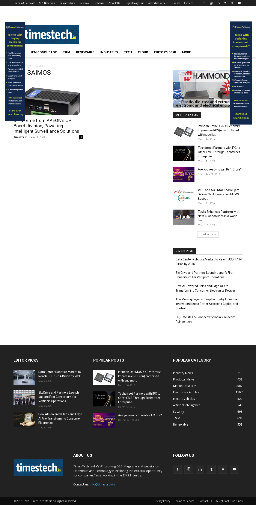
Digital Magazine (135, 3)
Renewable (85, 52)
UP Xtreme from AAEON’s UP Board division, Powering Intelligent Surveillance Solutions (46, 126)
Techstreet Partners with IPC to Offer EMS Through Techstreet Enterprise (219, 152)
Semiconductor (43, 52)
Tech (128, 52)
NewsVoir (85, 3)
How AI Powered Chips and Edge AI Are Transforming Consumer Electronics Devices (206, 288)
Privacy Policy (162, 501)
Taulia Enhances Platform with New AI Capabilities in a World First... (218, 216)
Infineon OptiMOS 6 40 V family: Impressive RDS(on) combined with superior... (219, 130)
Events (176, 3)
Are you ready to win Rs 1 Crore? (220, 169)
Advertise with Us (158, 3)
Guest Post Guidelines (229, 501)
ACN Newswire (47, 3)
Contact (188, 3)
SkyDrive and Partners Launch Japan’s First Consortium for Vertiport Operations (204, 275)
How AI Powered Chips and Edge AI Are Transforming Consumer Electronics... (60, 418)
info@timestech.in (102, 484)
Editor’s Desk (165, 52)
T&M (66, 52)
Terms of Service (184, 501)
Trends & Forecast (24, 3)
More (186, 52)
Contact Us (205, 501)
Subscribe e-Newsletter (108, 3)
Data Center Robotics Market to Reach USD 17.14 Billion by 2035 (209, 262)
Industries (109, 52)
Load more (208, 234)
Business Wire (67, 3)
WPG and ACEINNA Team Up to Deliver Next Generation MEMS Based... (218, 194)
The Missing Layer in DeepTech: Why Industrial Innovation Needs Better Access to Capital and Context (207, 304)
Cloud (143, 52)
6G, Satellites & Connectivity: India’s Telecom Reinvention (205, 319)
